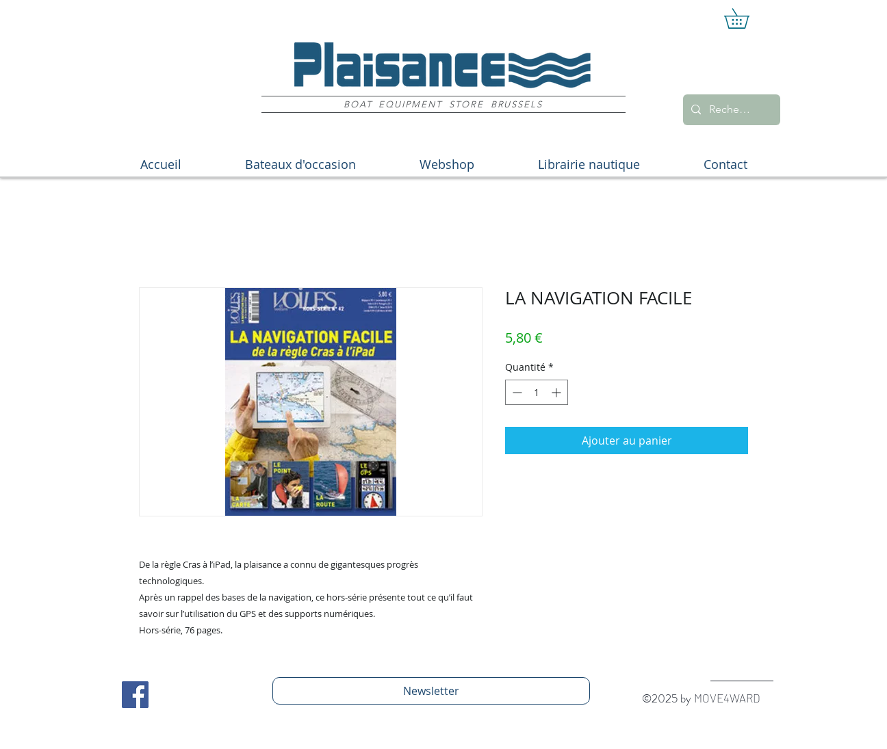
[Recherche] (730, 109)
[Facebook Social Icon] (135, 694)
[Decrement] (515, 392)
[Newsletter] (431, 691)
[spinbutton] (536, 392)
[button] (746, 18)
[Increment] (557, 392)
